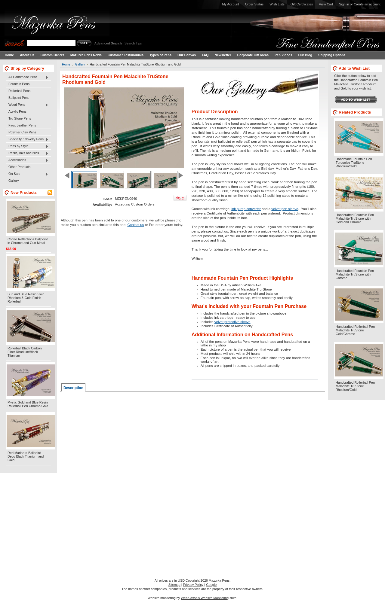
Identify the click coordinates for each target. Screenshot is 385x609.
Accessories (27, 160)
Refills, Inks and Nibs (27, 153)
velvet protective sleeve (232, 322)
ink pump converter (246, 209)
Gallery (13, 180)
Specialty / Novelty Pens (27, 139)
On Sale (27, 174)
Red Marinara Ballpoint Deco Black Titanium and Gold (26, 456)
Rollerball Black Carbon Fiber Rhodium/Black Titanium (25, 351)
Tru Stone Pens (19, 118)
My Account (230, 4)
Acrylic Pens (17, 111)
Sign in (344, 4)
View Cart (326, 4)
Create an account (367, 4)
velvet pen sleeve (284, 209)
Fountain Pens (18, 84)
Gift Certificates (302, 4)
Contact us (135, 225)
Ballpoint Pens (18, 97)
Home (66, 64)
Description (73, 388)
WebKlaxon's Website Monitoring (205, 598)
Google (211, 584)
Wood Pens (27, 105)
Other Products (19, 167)
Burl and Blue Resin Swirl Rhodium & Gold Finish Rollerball (26, 297)
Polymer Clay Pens (22, 132)
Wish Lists (277, 4)
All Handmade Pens (27, 77)
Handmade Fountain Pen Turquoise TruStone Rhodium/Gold (354, 162)
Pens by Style (27, 146)
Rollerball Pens (19, 91)
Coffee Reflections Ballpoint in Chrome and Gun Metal (28, 241)
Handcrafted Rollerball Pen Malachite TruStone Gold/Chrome (355, 330)
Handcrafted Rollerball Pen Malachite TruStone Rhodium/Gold (355, 386)
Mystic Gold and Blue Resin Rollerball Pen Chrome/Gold (28, 404)
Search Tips (133, 43)
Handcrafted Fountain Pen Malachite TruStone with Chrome (355, 274)
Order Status (254, 4)
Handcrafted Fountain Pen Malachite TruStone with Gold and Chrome (355, 218)
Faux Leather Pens (22, 125)
